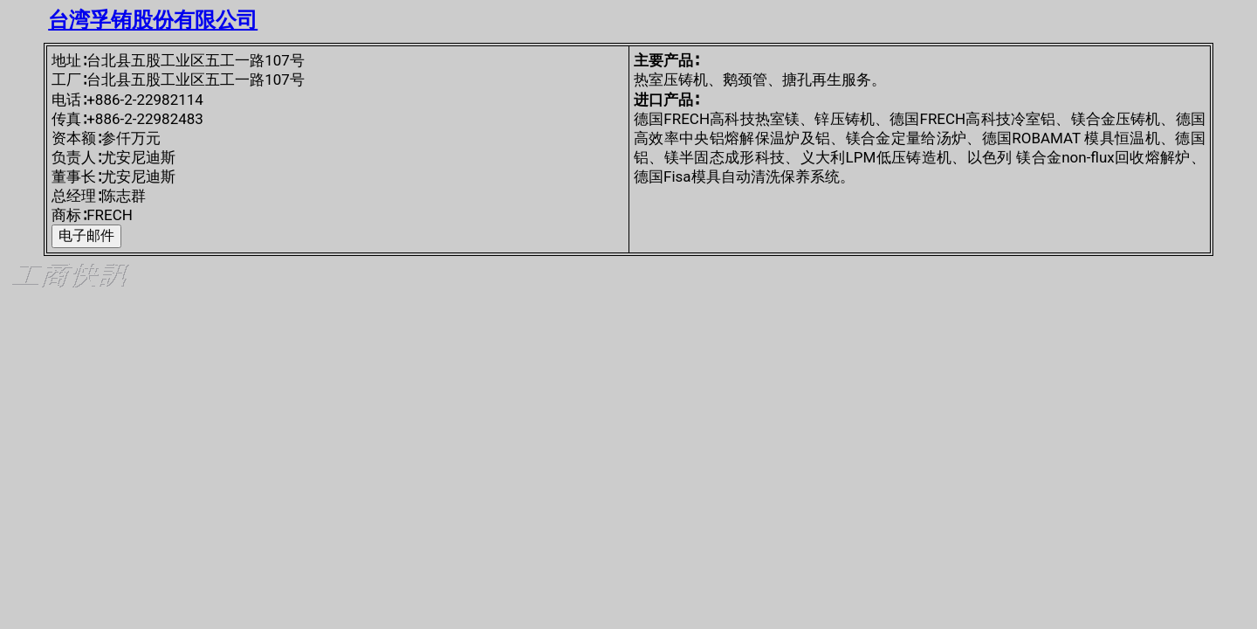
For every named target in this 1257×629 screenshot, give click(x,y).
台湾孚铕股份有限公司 (153, 20)
